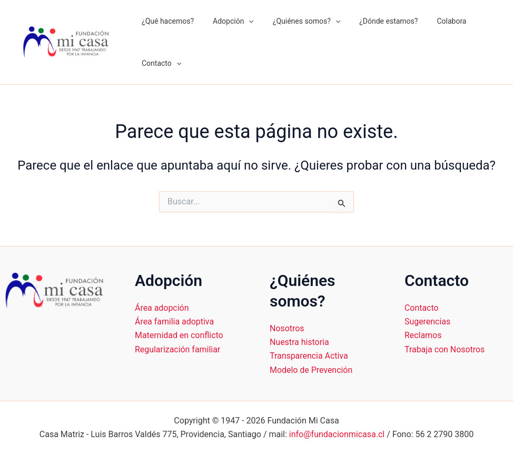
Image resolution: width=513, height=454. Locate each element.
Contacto (159, 63)
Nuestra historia (299, 342)
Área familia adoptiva (174, 322)
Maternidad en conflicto (179, 335)
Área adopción (162, 308)
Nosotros (287, 328)
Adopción (227, 21)
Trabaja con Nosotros (445, 349)
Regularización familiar (178, 349)
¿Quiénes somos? (296, 21)
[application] (242, 21)
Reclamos (423, 335)
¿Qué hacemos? (166, 21)
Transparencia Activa (309, 356)
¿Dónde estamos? (373, 21)
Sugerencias (428, 322)
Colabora (432, 21)
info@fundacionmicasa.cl (336, 434)
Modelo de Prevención (311, 370)
